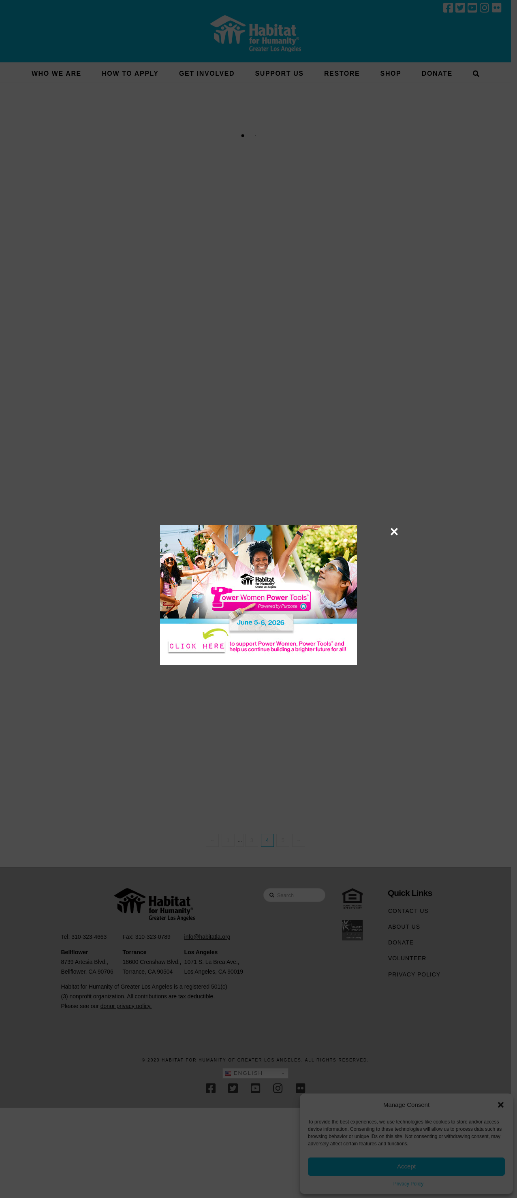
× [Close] (394, 531)
